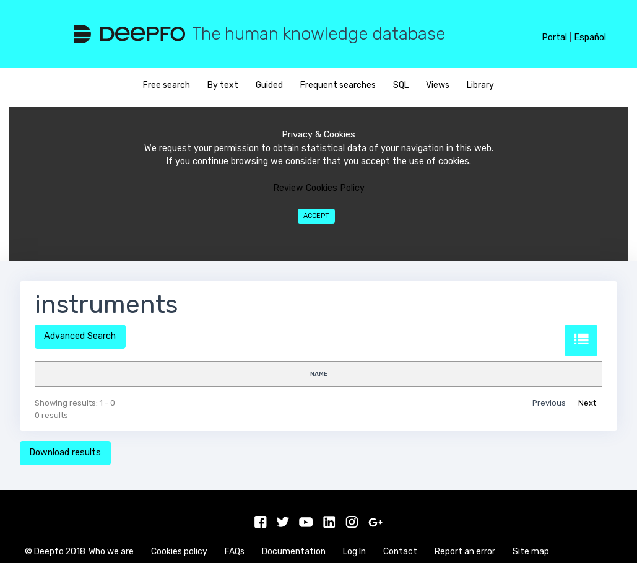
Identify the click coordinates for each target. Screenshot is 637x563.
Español (590, 37)
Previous (549, 403)
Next (587, 403)
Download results (65, 452)
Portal (554, 37)
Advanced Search (80, 336)
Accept (316, 216)
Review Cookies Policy (319, 188)
